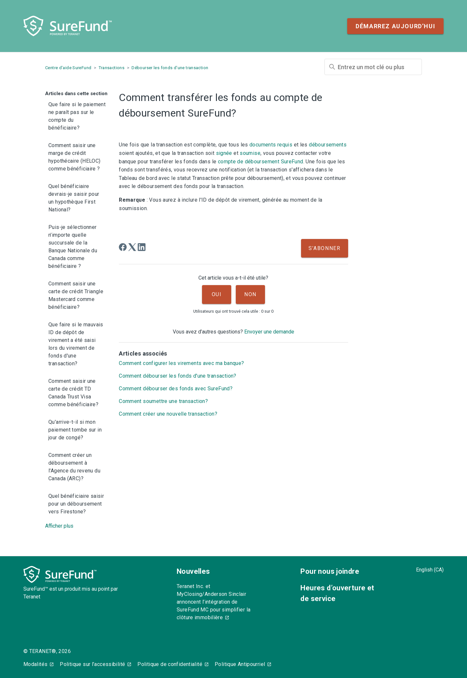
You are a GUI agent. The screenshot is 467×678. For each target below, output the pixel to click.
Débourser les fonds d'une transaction (170, 67)
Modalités (35, 664)
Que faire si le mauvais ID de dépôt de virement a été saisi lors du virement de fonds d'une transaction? (75, 344)
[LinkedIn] (141, 247)
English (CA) (430, 570)
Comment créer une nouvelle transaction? (168, 414)
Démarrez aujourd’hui (395, 26)
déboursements (328, 145)
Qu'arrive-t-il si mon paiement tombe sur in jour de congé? (75, 430)
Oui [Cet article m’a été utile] (217, 294)
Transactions (112, 67)
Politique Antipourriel (240, 664)
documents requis (270, 145)
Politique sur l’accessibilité (92, 664)
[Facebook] (123, 247)
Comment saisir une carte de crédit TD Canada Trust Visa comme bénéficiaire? (73, 393)
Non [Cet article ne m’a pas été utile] (250, 294)
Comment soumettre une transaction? (163, 401)
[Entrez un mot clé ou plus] (373, 67)
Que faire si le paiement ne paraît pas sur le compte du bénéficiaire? (77, 116)
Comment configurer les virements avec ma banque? (181, 363)
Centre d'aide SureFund (68, 67)
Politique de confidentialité (169, 664)
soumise (250, 153)
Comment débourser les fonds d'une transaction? (177, 376)
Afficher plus (59, 526)
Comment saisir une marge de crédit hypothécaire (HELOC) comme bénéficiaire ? (74, 157)
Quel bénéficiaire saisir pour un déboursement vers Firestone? (76, 504)
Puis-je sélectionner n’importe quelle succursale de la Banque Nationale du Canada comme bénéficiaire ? (72, 246)
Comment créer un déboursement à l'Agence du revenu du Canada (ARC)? (74, 467)
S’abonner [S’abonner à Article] (324, 248)
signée (224, 153)
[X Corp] (132, 247)
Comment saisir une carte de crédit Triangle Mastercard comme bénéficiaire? (75, 295)
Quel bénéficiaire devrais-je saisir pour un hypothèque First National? (73, 198)
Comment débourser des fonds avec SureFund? (176, 388)
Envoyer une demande (269, 332)
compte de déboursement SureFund (260, 161)
